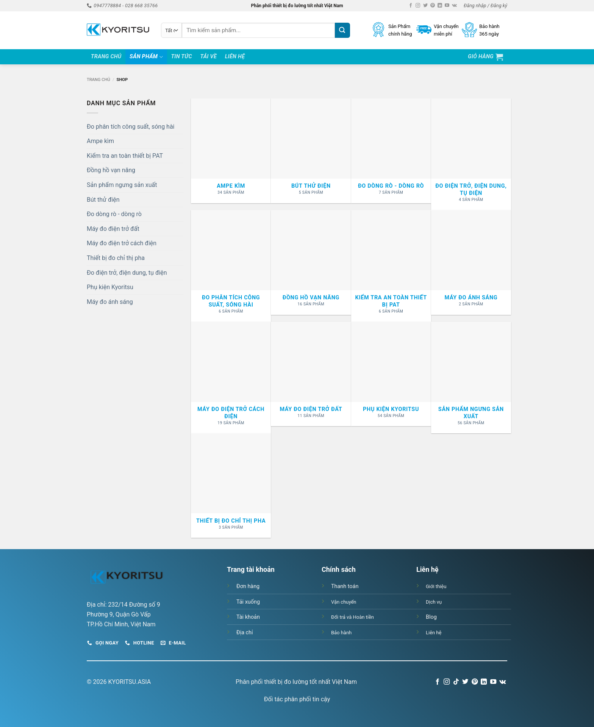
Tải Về (208, 56)
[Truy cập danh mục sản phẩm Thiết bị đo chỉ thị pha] (231, 485)
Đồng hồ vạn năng (111, 170)
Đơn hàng (247, 586)
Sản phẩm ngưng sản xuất (122, 184)
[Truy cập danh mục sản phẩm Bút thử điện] (311, 150)
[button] (485, 6)
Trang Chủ (106, 56)
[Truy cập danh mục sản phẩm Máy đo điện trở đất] (311, 374)
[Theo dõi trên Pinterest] (432, 5)
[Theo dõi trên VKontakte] (454, 5)
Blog (431, 617)
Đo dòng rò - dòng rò (114, 214)
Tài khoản (248, 617)
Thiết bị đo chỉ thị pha (116, 258)
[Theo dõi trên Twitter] (425, 5)
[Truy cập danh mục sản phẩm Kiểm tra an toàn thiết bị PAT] (391, 266)
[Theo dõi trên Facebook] (410, 5)
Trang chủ (98, 79)
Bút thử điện (103, 199)
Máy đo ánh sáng (110, 301)
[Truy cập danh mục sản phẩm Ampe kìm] (231, 150)
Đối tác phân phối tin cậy (297, 699)
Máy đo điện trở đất (113, 228)
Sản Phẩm (146, 57)
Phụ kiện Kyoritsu (110, 287)
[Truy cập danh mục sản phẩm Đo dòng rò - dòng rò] (391, 150)
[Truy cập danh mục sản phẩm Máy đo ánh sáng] (471, 262)
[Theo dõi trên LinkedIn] (440, 5)
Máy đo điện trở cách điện (121, 243)
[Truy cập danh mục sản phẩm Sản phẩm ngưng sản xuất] (471, 377)
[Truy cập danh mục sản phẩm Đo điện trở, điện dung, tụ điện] (471, 154)
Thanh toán (344, 586)
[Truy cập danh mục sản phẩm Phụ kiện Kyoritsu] (391, 374)
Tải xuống (248, 602)
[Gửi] (342, 30)
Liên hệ (235, 56)
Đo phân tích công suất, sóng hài (130, 126)
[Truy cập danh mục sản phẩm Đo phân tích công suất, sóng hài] (231, 266)
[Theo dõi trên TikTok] (456, 682)
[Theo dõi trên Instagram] (418, 5)
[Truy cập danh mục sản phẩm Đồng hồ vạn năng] (311, 262)
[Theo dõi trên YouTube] (447, 5)
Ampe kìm (100, 141)
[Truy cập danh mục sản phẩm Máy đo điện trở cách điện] (231, 377)
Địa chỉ (244, 632)
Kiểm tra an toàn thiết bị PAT (125, 155)
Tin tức (181, 56)
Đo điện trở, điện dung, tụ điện (127, 272)
